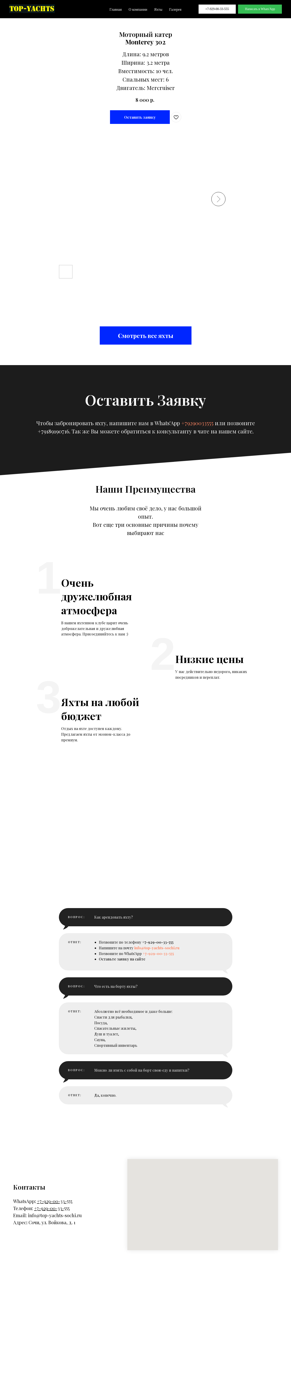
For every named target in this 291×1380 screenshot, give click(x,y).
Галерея (175, 9)
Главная (116, 9)
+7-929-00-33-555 (217, 9)
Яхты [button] (158, 9)
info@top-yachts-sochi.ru (55, 1311)
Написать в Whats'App (260, 9)
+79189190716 (53, 431)
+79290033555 (197, 423)
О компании (137, 9)
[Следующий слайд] (218, 199)
